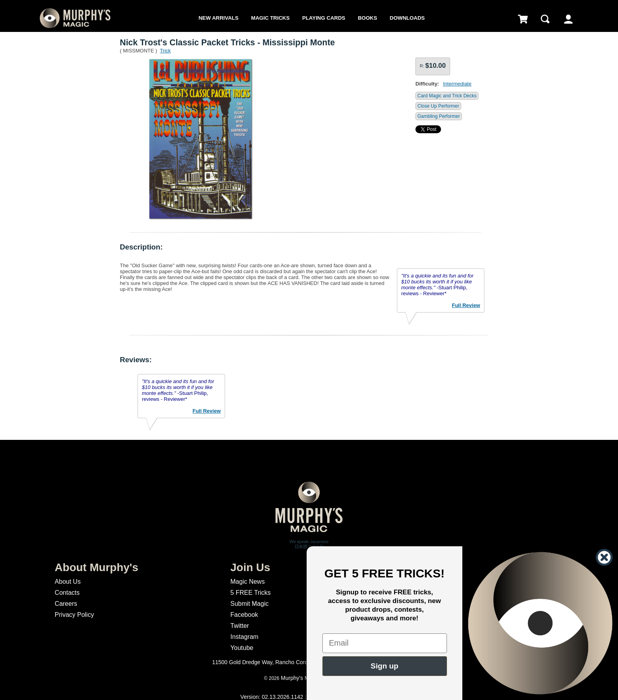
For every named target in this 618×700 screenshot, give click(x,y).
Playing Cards (323, 18)
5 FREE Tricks (251, 592)
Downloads (407, 18)
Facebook (244, 614)
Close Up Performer (438, 106)
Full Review (466, 305)
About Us (68, 581)
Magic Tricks (270, 18)
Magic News (248, 581)
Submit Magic (250, 603)
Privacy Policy (74, 614)
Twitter (240, 625)
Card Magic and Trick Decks (447, 96)
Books (367, 18)
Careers (66, 603)
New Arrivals (218, 18)
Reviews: (136, 360)
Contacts (67, 592)
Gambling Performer (438, 116)
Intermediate (457, 84)
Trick (165, 51)
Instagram (245, 636)
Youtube (242, 647)
